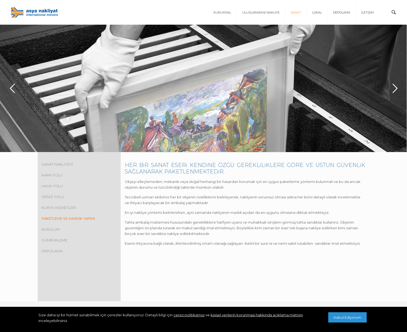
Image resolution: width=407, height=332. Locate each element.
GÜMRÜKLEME (54, 239)
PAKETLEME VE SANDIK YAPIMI (68, 217)
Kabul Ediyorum (347, 317)
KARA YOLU (52, 174)
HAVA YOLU (52, 185)
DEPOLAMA (52, 250)
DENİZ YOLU (53, 196)
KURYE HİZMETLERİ (59, 207)
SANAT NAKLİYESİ (57, 163)
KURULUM (51, 228)
